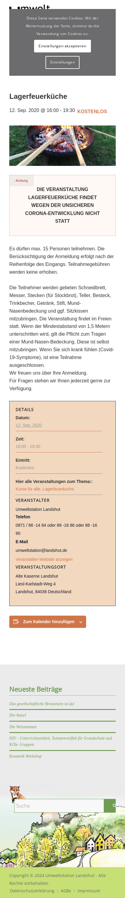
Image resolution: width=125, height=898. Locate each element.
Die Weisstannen (22, 727)
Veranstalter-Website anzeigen (44, 559)
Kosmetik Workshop (25, 756)
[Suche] (67, 806)
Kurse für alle (28, 489)
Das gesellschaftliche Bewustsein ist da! (41, 704)
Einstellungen (62, 62)
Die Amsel (17, 715)
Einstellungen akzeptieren (62, 46)
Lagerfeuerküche (58, 489)
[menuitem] (32, 890)
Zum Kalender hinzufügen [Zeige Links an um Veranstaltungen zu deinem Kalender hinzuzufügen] (48, 621)
